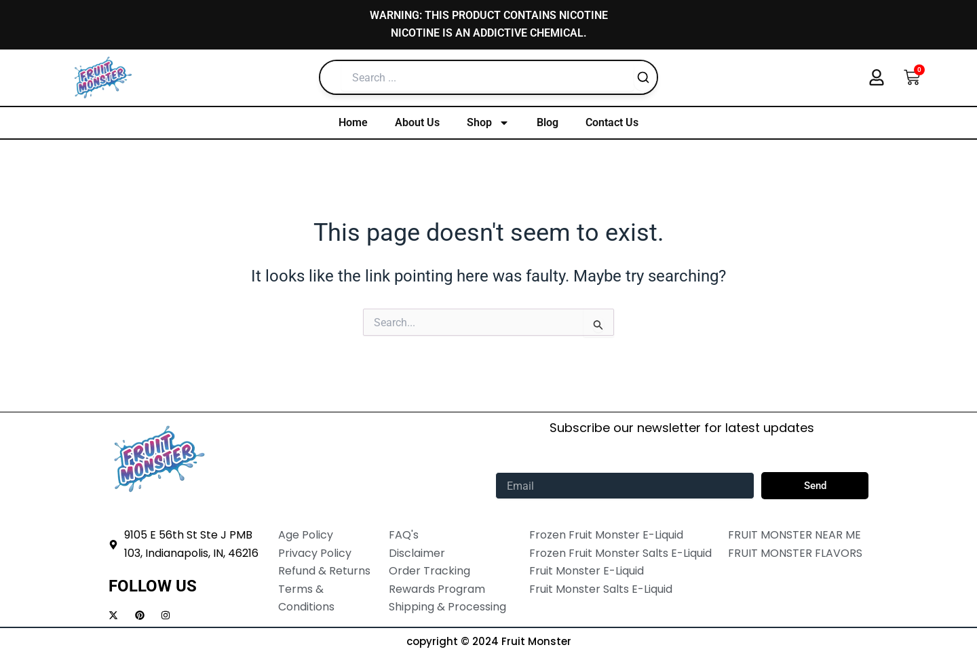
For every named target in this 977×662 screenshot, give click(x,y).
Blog (547, 122)
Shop (488, 123)
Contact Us (612, 122)
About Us (417, 122)
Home (353, 122)
